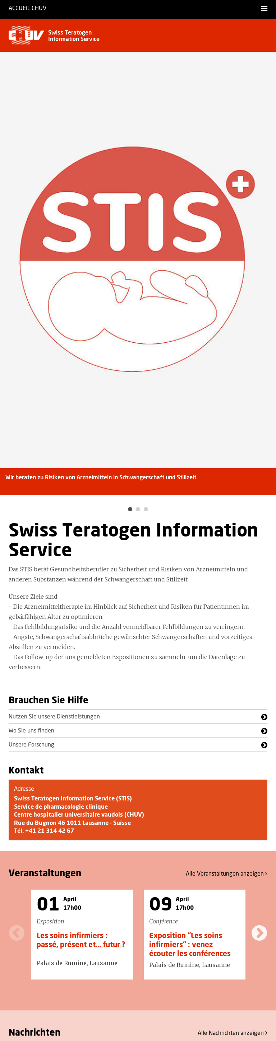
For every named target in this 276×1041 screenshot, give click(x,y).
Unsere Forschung (31, 745)
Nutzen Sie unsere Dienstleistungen (54, 717)
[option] (138, 278)
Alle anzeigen (226, 874)
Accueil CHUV (27, 8)
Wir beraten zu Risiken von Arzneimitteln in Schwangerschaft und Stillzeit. (101, 477)
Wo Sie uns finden (31, 731)
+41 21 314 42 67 (49, 831)
